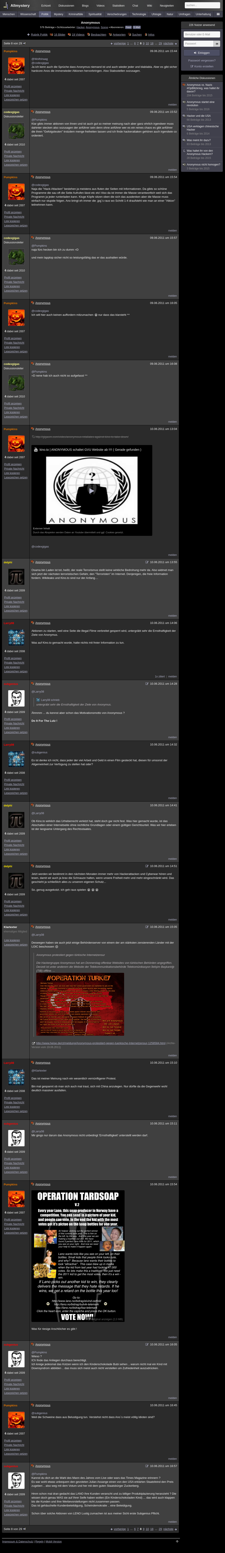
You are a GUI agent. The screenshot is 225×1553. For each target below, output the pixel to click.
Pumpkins (10, 51)
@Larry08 (37, 691)
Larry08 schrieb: (48, 700)
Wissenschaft (28, 14)
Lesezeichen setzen (15, 99)
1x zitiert (160, 676)
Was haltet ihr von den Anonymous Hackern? (202, 154)
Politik (45, 14)
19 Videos (78, 34)
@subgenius (39, 752)
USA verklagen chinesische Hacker (202, 130)
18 (151, 43)
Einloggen (204, 52)
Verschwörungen (117, 14)
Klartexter (10, 927)
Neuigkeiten (167, 5)
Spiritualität (95, 14)
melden (172, 104)
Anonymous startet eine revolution (202, 106)
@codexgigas (40, 63)
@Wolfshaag (39, 59)
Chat (135, 5)
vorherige (120, 43)
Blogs (85, 5)
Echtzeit (46, 5)
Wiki (149, 5)
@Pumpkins (39, 119)
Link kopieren (12, 95)
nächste (168, 43)
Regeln (39, 1541)
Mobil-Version (54, 1541)
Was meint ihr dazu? (202, 142)
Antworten (119, 34)
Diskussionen (66, 5)
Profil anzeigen (13, 86)
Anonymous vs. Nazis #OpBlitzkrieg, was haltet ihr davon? (202, 90)
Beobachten (98, 34)
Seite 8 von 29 (15, 43)
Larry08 (9, 623)
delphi (8, 562)
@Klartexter (39, 1070)
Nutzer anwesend (202, 25)
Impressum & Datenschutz (17, 1541)
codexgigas (12, 112)
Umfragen (185, 14)
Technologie (139, 14)
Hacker (80, 27)
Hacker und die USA (202, 118)
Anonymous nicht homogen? (202, 166)
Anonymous (93, 27)
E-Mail (137, 27)
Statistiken (118, 5)
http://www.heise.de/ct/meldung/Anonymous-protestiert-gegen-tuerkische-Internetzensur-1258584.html (100, 1043)
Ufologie (156, 14)
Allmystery (20, 6)
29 (160, 43)
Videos (100, 5)
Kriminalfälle (76, 14)
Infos (151, 34)
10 (147, 43)
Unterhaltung (203, 14)
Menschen (9, 14)
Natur (170, 14)
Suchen (137, 34)
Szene (104, 27)
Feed (128, 27)
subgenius (11, 684)
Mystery (58, 14)
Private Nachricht (14, 90)
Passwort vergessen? (202, 60)
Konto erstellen (204, 66)
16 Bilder (59, 34)
